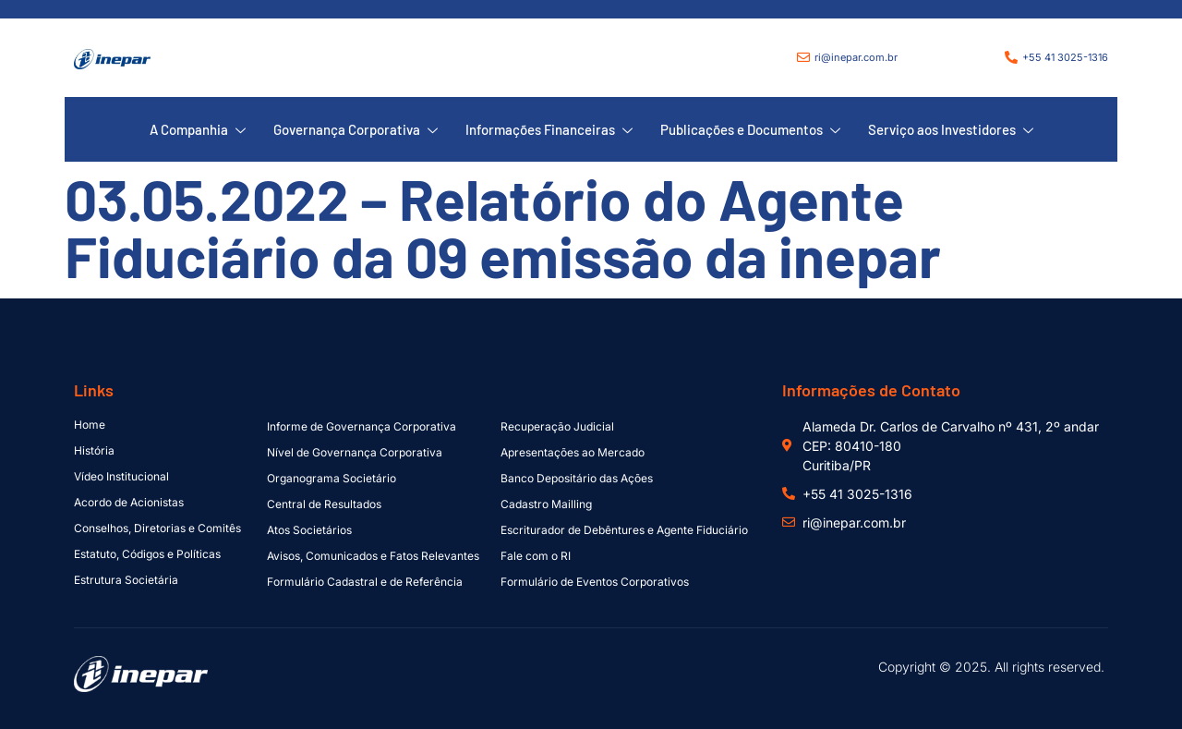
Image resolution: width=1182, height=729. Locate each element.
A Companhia (198, 130)
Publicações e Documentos (750, 130)
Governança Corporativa (355, 130)
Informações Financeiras (549, 130)
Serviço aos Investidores (950, 130)
